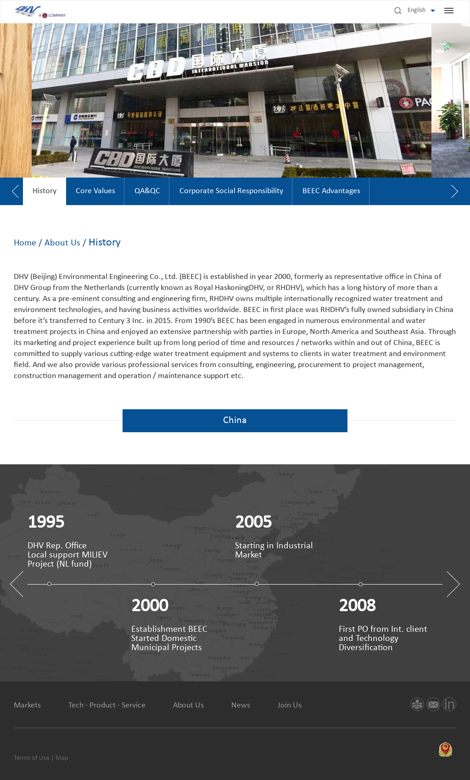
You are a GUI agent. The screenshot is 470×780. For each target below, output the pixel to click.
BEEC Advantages (331, 191)
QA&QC (147, 191)
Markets (27, 705)
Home (25, 243)
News (240, 705)
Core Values (95, 191)
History (44, 191)
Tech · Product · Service (106, 705)
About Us (62, 243)
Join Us (290, 705)
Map (62, 758)
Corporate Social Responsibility (231, 191)
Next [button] (447, 584)
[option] (44, 191)
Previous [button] (23, 584)
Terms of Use (32, 758)
